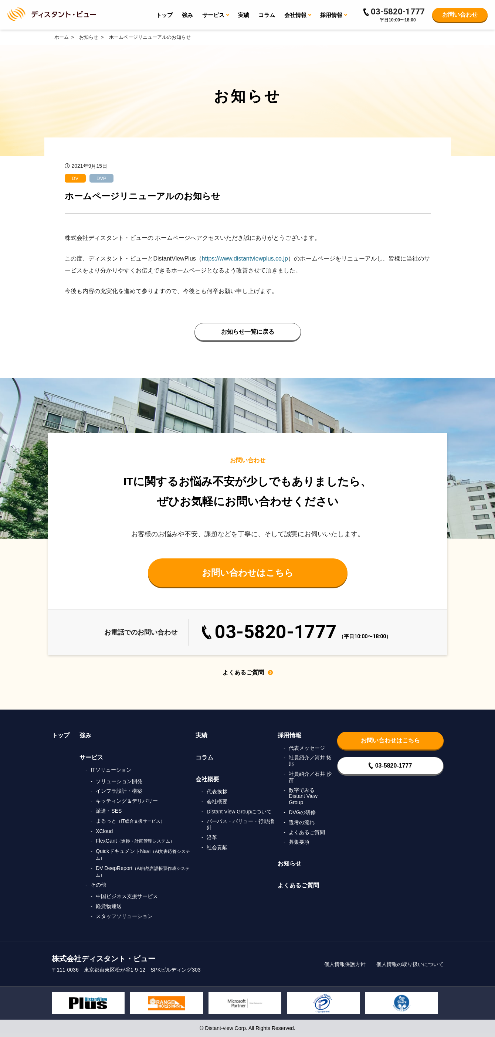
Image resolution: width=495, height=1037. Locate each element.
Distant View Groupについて (239, 812)
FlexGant (135, 841)
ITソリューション (111, 770)
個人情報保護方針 (345, 964)
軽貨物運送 (109, 906)
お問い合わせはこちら (248, 573)
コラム (266, 15)
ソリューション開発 (119, 781)
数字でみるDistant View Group (303, 796)
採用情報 (289, 735)
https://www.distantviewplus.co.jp (245, 258)
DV (75, 178)
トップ (164, 15)
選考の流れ (302, 822)
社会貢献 (217, 847)
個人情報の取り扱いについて (410, 964)
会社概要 (207, 779)
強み (187, 15)
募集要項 (299, 842)
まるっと (130, 821)
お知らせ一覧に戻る (247, 332)
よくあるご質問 (248, 673)
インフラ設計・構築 (119, 791)
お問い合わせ (460, 14)
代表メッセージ (307, 748)
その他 (98, 885)
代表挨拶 (217, 792)
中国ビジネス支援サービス (127, 896)
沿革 (212, 837)
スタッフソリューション (124, 916)
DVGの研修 (302, 812)
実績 (243, 15)
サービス (91, 757)
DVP (101, 178)
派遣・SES (109, 811)
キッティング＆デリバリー (127, 801)
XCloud (104, 831)
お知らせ (289, 863)
